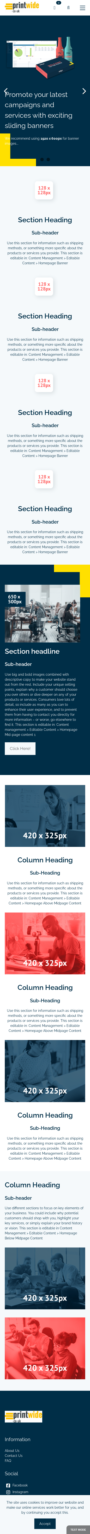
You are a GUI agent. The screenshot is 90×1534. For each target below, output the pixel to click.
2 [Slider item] (48, 159)
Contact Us (14, 1456)
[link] (22, 8)
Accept (45, 1524)
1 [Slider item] (42, 159)
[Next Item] (82, 91)
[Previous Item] (7, 91)
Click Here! (20, 748)
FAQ (8, 1461)
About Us (12, 1451)
